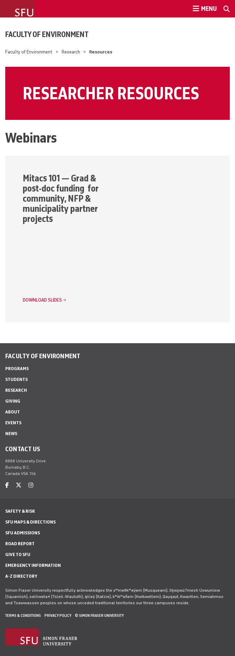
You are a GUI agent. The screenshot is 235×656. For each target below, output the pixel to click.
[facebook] (7, 485)
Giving (12, 401)
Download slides (42, 300)
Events (13, 423)
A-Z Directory (21, 576)
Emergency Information (33, 565)
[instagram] (30, 485)
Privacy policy (57, 615)
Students (16, 379)
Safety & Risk (20, 511)
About (12, 412)
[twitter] (18, 485)
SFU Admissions (22, 533)
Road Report (20, 544)
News (11, 434)
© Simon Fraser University (99, 615)
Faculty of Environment (46, 34)
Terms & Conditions (23, 615)
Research (71, 52)
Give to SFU (17, 554)
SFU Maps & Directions (30, 522)
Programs (17, 369)
